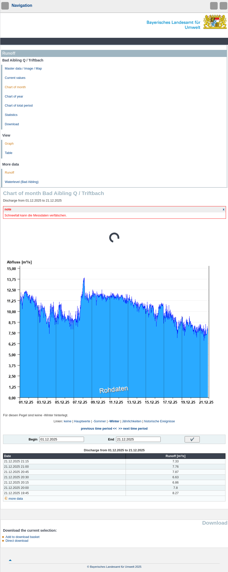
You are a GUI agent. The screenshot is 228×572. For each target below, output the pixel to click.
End (111, 439)
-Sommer (99, 421)
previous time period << (99, 428)
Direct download (17, 541)
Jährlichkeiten (131, 421)
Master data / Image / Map (23, 68)
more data (16, 498)
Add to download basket (22, 537)
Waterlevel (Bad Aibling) (22, 182)
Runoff (9, 172)
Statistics (11, 115)
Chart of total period (19, 105)
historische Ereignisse (159, 421)
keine (67, 421)
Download (12, 124)
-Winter (113, 421)
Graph (9, 143)
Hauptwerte (82, 421)
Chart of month (15, 87)
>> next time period (133, 428)
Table (8, 153)
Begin (33, 439)
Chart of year (14, 96)
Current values (15, 78)
